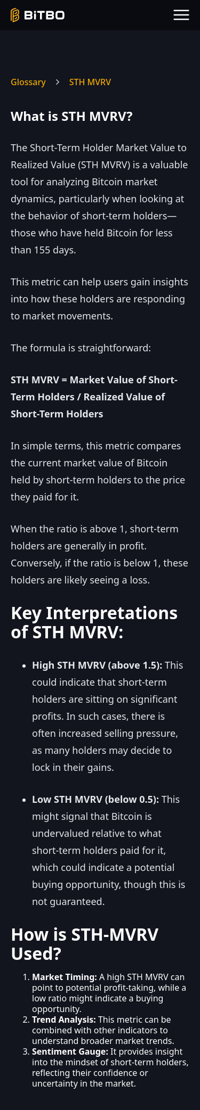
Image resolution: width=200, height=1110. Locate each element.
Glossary (28, 82)
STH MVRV (90, 82)
